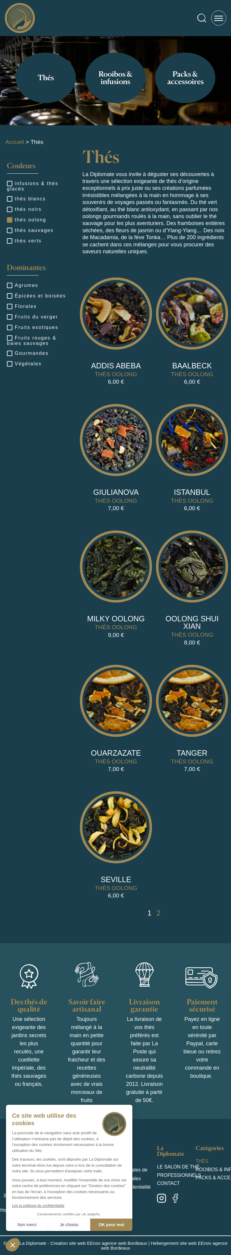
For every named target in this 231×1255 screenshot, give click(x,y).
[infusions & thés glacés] (9, 183)
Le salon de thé (178, 1166)
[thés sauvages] (9, 230)
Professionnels (179, 1175)
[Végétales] (9, 363)
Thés (202, 1161)
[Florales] (9, 306)
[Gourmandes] (9, 353)
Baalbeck (192, 365)
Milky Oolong (116, 618)
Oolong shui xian (191, 622)
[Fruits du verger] (9, 316)
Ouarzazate (116, 753)
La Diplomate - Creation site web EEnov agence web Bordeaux (83, 1243)
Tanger (192, 753)
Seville (116, 879)
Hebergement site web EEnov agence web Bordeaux (164, 1245)
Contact (168, 1183)
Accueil (14, 142)
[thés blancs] (9, 198)
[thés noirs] (9, 209)
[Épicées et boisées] (9, 295)
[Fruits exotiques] (9, 327)
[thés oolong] (9, 219)
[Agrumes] (9, 285)
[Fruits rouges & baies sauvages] (9, 337)
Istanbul (192, 492)
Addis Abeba (116, 365)
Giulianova (116, 492)
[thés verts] (9, 240)
